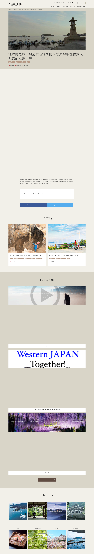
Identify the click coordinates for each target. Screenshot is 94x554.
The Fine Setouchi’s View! (40, 193)
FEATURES (65, 6)
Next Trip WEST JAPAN (15, 4)
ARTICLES (15, 9)
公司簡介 (46, 542)
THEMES (57, 6)
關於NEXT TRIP (37, 542)
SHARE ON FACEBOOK (34, 205)
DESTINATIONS (81, 6)
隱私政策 (52, 542)
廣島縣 (12, 65)
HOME (52, 6)
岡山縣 (19, 65)
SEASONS (72, 6)
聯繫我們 (58, 542)
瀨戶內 (26, 65)
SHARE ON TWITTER (61, 205)
